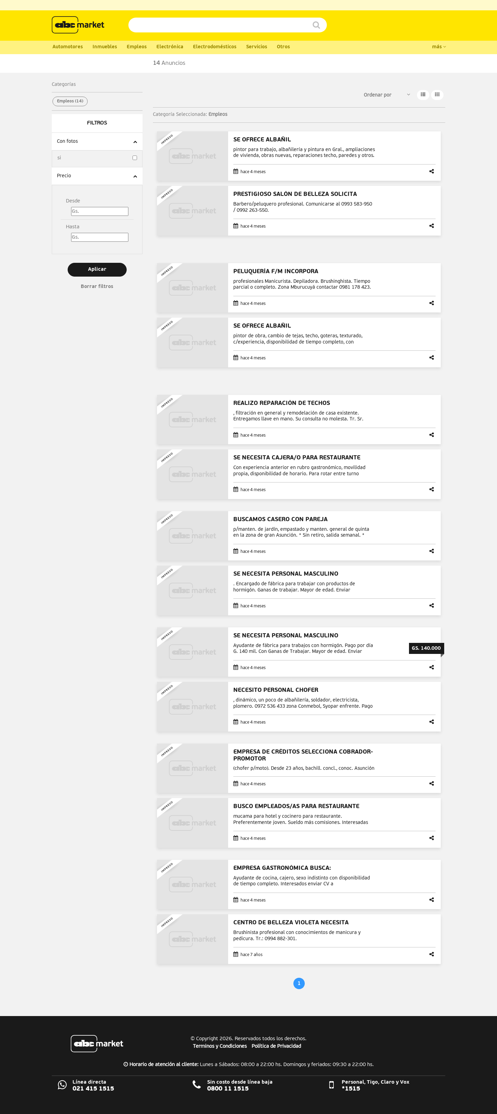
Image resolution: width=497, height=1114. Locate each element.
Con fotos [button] (67, 141)
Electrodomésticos (214, 47)
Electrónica (169, 47)
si (59, 157)
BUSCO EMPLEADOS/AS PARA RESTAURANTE (296, 806)
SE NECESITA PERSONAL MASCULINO (285, 574)
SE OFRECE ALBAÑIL (262, 140)
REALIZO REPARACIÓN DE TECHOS (281, 403)
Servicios (256, 47)
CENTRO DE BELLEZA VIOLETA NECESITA (291, 923)
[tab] (97, 141)
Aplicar (97, 269)
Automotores (67, 47)
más (439, 46)
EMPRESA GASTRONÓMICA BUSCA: (282, 868)
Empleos (137, 47)
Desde (73, 200)
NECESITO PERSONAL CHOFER (275, 690)
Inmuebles (104, 47)
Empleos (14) (70, 101)
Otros (283, 47)
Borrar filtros (97, 287)
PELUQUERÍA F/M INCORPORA (275, 272)
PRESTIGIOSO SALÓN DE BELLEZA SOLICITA (295, 194)
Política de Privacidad (276, 1046)
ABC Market (97, 1043)
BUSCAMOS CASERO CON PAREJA (280, 520)
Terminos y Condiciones (220, 1046)
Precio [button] (64, 175)
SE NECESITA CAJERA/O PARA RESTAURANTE (296, 458)
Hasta (72, 226)
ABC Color (78, 24)
